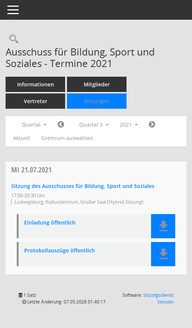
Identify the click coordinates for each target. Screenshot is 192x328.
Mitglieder (97, 84)
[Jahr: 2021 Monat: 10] (152, 124)
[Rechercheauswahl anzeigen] (12, 39)
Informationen (35, 84)
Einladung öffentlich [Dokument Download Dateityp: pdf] (50, 223)
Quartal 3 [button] (94, 124)
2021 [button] (129, 124)
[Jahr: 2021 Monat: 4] (61, 124)
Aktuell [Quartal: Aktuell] (21, 137)
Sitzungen (96, 101)
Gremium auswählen (67, 137)
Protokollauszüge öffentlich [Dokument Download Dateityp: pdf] (59, 251)
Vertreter (35, 101)
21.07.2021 (31, 170)
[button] (163, 226)
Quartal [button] (34, 124)
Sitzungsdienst (158, 298)
